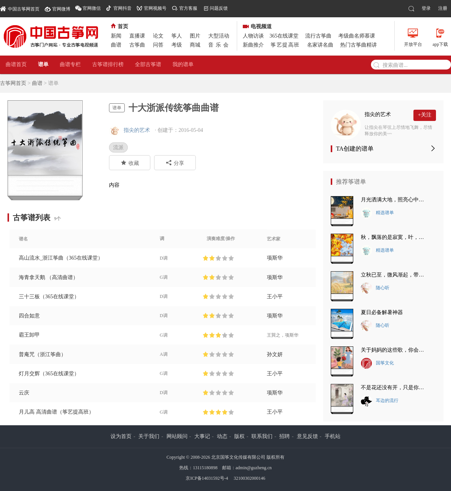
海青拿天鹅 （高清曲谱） (48, 277)
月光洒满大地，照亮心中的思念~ (394, 199)
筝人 (176, 36)
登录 (426, 8)
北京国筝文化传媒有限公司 (238, 457)
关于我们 (148, 436)
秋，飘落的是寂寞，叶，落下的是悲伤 (394, 237)
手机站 (333, 436)
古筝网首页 (13, 83)
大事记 (202, 436)
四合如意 (29, 316)
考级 (176, 45)
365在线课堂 (283, 36)
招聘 (284, 436)
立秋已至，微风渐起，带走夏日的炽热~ (394, 275)
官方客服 (188, 8)
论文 (158, 36)
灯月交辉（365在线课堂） (49, 373)
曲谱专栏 (70, 64)
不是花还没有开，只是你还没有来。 (394, 387)
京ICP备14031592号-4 (207, 478)
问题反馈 (219, 8)
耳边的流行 (379, 400)
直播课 (137, 36)
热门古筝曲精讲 (358, 45)
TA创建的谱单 (355, 148)
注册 (442, 8)
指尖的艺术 (137, 130)
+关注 (424, 115)
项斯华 (275, 258)
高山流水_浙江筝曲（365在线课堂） (61, 258)
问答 (158, 45)
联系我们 (261, 436)
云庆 (24, 393)
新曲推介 (253, 45)
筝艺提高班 (285, 45)
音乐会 (219, 45)
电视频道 (257, 26)
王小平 (275, 296)
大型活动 (218, 36)
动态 (222, 436)
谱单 (43, 64)
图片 (195, 36)
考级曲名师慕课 (356, 36)
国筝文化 (377, 363)
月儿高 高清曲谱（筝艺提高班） (56, 412)
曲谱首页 (16, 64)
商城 (195, 45)
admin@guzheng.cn (254, 467)
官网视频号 (155, 8)
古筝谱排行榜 (108, 64)
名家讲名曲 (320, 45)
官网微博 (61, 9)
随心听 (375, 288)
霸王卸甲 (29, 335)
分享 (175, 163)
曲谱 (116, 45)
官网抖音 (123, 8)
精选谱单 (377, 213)
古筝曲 (137, 45)
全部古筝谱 (148, 64)
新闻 (116, 36)
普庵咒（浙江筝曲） (42, 354)
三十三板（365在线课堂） (49, 296)
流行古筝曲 (318, 36)
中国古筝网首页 (19, 8)
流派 (118, 147)
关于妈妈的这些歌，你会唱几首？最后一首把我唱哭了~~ (394, 350)
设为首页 (121, 436)
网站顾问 (177, 436)
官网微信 (92, 8)
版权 (239, 436)
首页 (119, 26)
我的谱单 (183, 64)
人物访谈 (253, 36)
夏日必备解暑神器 (382, 312)
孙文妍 (275, 354)
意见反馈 (307, 436)
